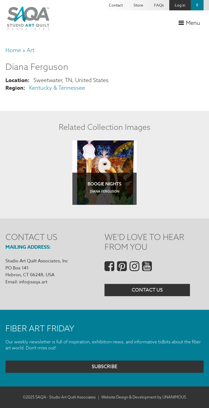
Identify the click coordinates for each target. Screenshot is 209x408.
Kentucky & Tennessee (57, 87)
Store (138, 5)
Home (13, 50)
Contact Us (147, 290)
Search (197, 5)
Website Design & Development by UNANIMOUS (143, 397)
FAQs (159, 5)
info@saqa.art (33, 282)
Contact (116, 5)
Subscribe (104, 366)
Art (30, 50)
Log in (180, 5)
